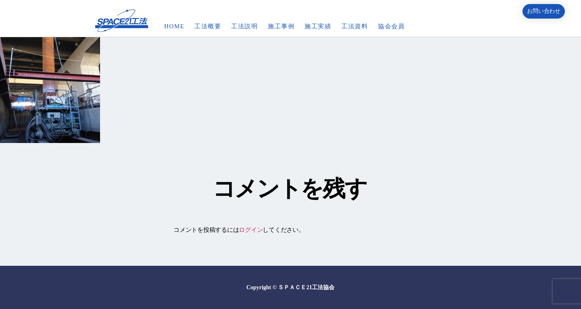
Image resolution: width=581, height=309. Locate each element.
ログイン (251, 230)
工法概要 (207, 26)
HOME (174, 26)
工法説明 (244, 26)
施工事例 (281, 26)
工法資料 (354, 26)
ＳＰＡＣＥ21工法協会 (306, 287)
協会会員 (391, 26)
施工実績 (318, 26)
